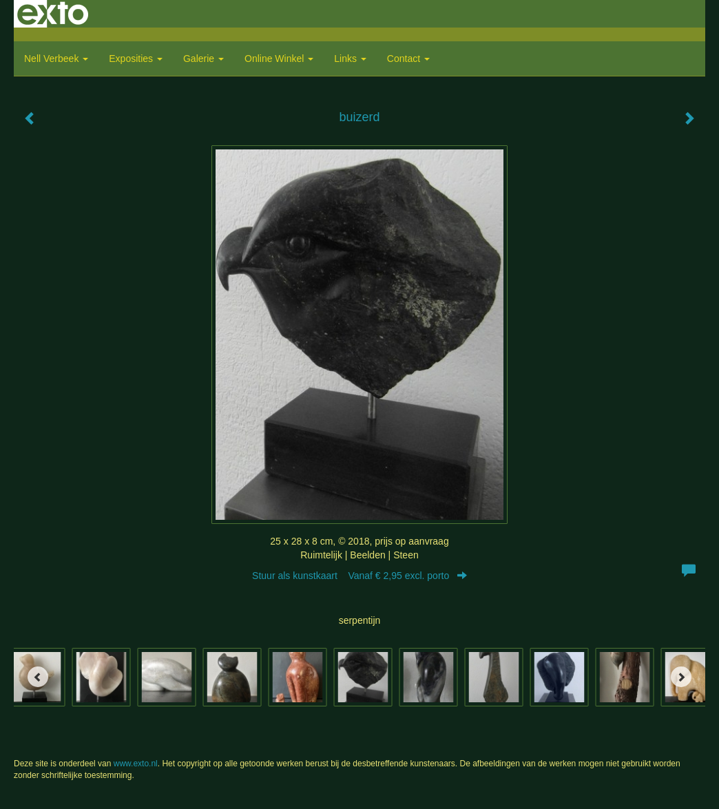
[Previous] (38, 676)
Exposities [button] (136, 58)
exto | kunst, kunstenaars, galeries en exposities (53, 14)
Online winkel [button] (278, 58)
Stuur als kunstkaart (359, 575)
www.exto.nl (136, 763)
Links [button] (350, 58)
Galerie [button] (203, 58)
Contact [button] (408, 58)
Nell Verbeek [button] (56, 58)
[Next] (681, 676)
